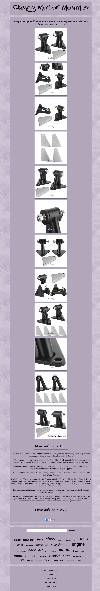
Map (51, 574)
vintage (60, 540)
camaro (77, 556)
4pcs (75, 540)
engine (78, 544)
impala (85, 557)
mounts (20, 555)
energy (30, 560)
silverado (39, 561)
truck (32, 556)
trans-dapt (28, 539)
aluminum (70, 561)
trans (84, 539)
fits (22, 560)
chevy (50, 538)
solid (82, 551)
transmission (54, 545)
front (40, 539)
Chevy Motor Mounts (50, 570)
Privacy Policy (51, 582)
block (39, 545)
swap (67, 556)
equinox (68, 540)
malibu (17, 540)
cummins (42, 556)
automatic (21, 551)
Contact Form (51, 578)
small (79, 560)
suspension (29, 546)
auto (20, 545)
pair (67, 546)
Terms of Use (51, 586)
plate (47, 551)
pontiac (54, 551)
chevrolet (35, 550)
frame (75, 551)
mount (65, 549)
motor (54, 555)
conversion (58, 560)
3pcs (46, 560)
